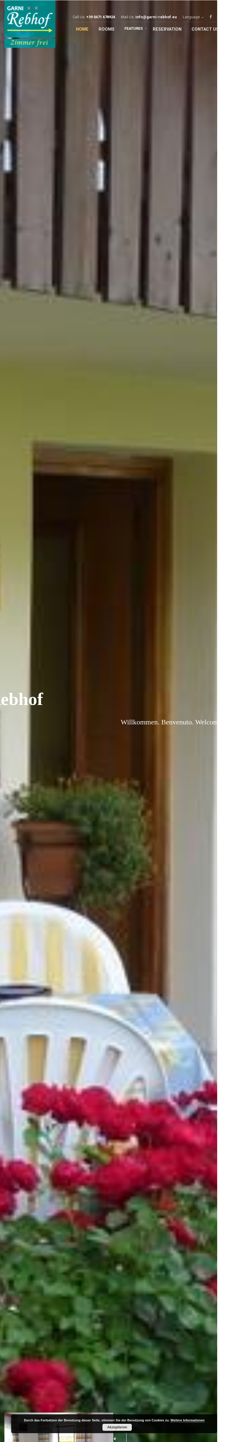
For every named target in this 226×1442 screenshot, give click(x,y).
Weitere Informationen (187, 1420)
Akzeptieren (117, 1427)
